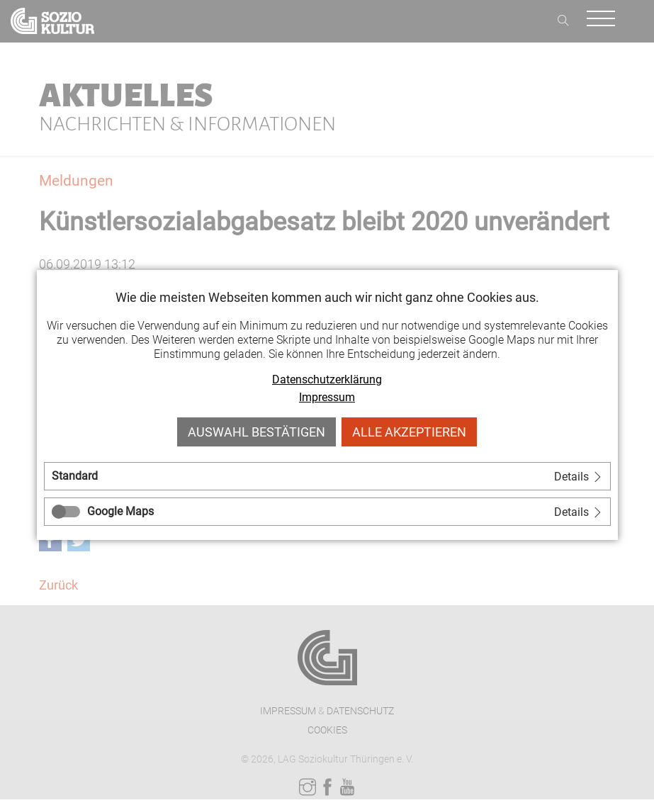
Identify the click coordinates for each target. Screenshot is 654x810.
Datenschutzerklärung (327, 379)
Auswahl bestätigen (256, 431)
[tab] (327, 476)
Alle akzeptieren (409, 431)
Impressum (327, 397)
